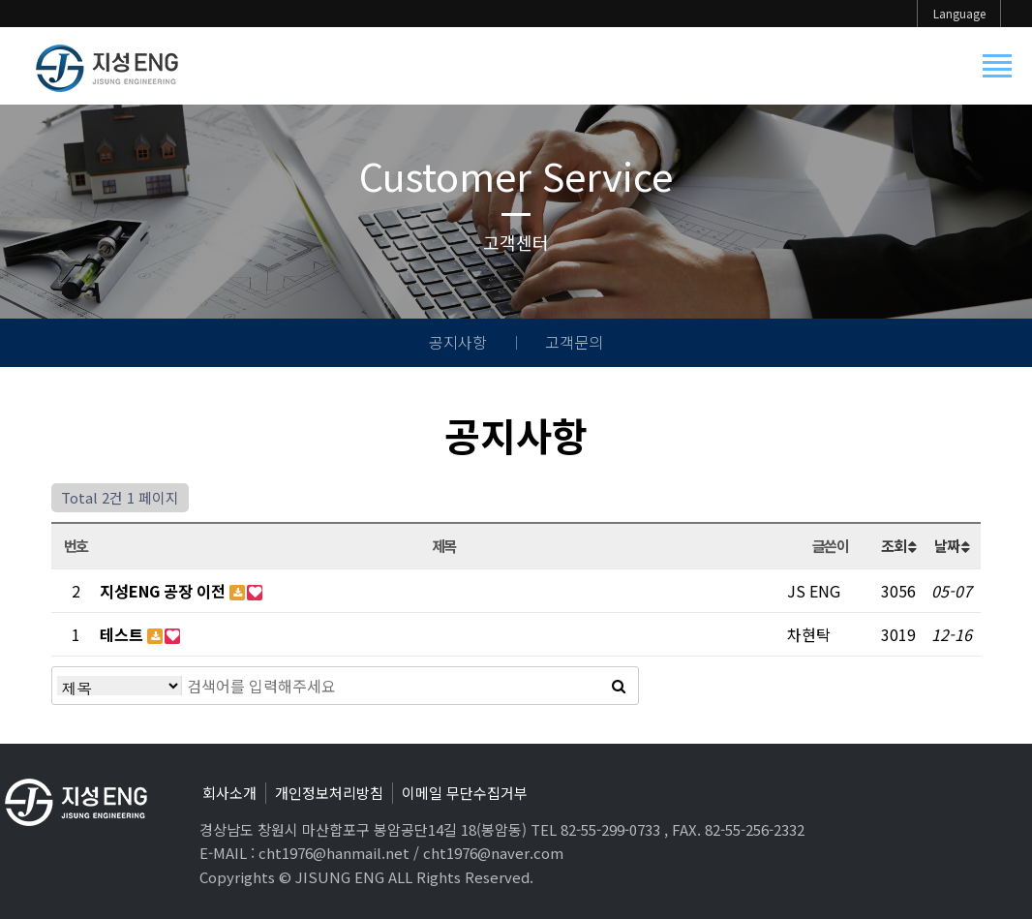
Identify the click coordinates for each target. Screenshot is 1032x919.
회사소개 (229, 792)
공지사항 (458, 341)
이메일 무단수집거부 (465, 792)
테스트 (123, 634)
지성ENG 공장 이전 (164, 590)
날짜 (951, 545)
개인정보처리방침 (329, 792)
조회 (898, 545)
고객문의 (574, 341)
